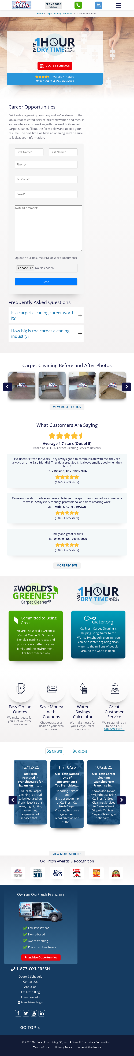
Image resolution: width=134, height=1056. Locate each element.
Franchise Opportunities (41, 957)
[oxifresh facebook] (18, 1013)
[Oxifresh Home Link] (21, 5)
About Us (30, 987)
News (54, 751)
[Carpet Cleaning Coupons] (52, 689)
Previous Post (13, 800)
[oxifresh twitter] (26, 1013)
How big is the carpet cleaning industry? (40, 333)
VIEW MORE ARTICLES (67, 854)
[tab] (55, 751)
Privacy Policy (63, 1047)
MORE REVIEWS (67, 565)
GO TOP (30, 1027)
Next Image (126, 387)
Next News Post (121, 800)
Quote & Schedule (30, 976)
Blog (80, 751)
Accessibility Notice (89, 1047)
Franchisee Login (30, 1002)
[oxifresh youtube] (34, 1013)
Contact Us (30, 982)
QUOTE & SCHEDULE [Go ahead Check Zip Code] (55, 66)
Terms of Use (41, 1047)
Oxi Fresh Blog (30, 992)
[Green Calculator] (84, 689)
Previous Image (7, 387)
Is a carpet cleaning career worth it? (43, 315)
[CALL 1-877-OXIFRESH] (115, 689)
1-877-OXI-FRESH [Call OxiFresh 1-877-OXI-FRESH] (30, 969)
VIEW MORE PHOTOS (67, 407)
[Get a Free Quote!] (21, 689)
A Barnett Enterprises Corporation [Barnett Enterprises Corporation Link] (90, 1042)
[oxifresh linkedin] (42, 1013)
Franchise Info (30, 997)
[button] (78, 5)
